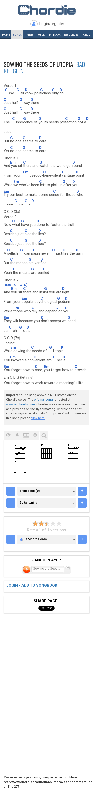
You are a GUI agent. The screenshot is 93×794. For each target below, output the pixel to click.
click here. (38, 418)
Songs (17, 34)
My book (54, 34)
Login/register (51, 23)
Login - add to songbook (31, 585)
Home (6, 34)
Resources (71, 34)
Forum (86, 34)
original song (43, 399)
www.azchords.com (20, 404)
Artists (29, 34)
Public (41, 34)
